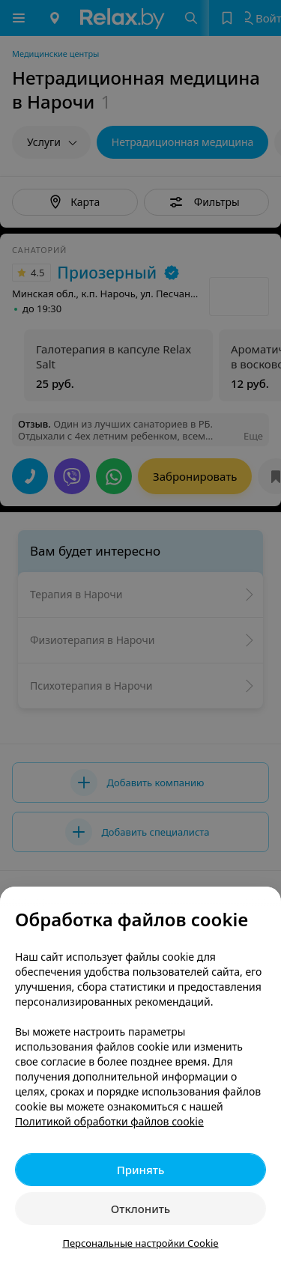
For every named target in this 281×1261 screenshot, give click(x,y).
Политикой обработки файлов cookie (109, 1121)
